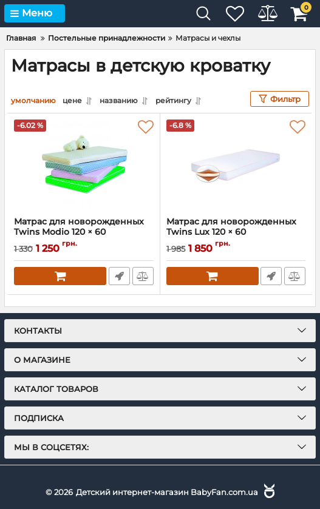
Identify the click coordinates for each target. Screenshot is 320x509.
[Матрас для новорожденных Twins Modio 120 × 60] (84, 164)
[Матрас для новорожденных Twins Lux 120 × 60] (236, 164)
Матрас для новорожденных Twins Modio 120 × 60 (84, 232)
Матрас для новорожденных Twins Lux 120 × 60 (236, 232)
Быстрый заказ (118, 275)
